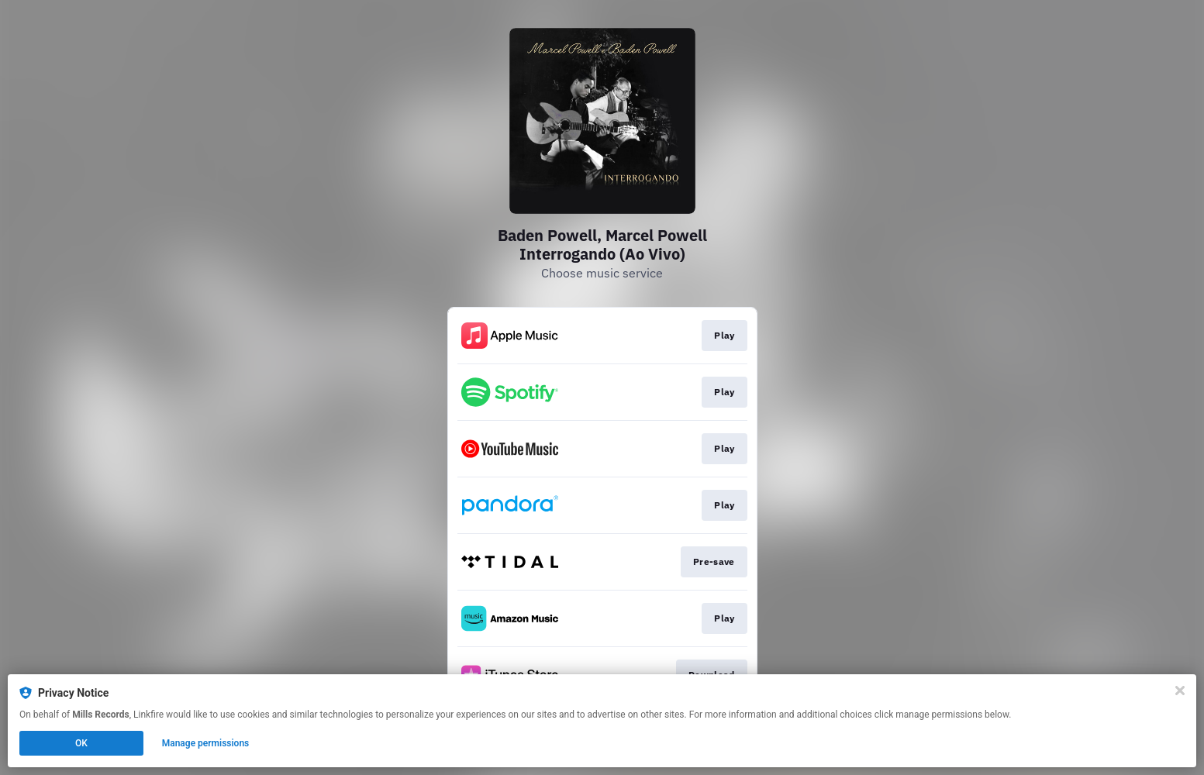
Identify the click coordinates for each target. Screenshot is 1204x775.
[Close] (1180, 690)
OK (81, 743)
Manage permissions (206, 743)
